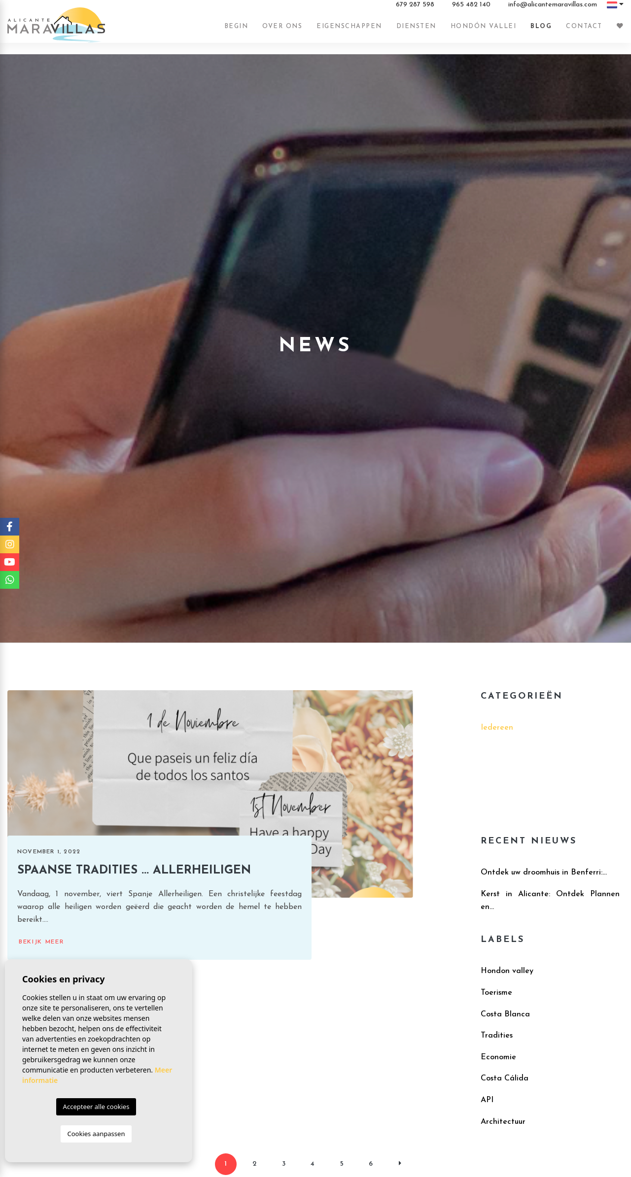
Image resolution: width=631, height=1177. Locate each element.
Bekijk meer (41, 942)
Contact (584, 31)
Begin (236, 31)
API (487, 1100)
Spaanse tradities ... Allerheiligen (134, 870)
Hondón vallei (484, 31)
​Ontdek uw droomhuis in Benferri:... (544, 872)
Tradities (497, 1036)
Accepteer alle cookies (96, 1106)
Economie (498, 1057)
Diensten (416, 31)
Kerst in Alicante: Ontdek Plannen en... (550, 900)
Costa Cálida (504, 1078)
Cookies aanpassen (96, 1133)
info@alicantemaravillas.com (552, 9)
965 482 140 (471, 9)
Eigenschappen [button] (349, 31)
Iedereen (497, 728)
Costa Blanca (505, 1014)
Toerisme (496, 993)
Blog (541, 31)
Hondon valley (507, 971)
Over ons (282, 31)
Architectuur (503, 1122)
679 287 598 (415, 9)
